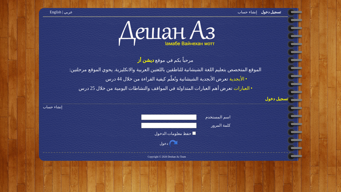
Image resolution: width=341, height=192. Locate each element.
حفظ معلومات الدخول (173, 133)
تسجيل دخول (270, 12)
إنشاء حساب (247, 12)
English (55, 12)
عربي (68, 12)
